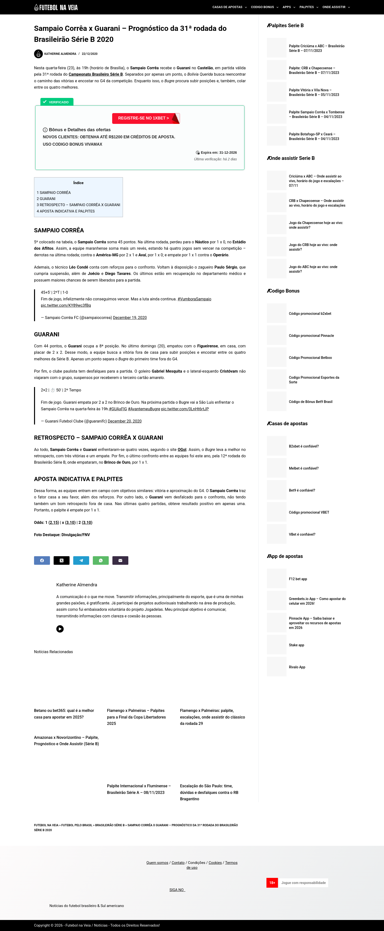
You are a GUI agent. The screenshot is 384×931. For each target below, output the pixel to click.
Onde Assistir (336, 7)
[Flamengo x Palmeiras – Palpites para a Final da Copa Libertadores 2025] (140, 681)
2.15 (54, 522)
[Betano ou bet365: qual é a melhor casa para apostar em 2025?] (67, 681)
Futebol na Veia (46, 825)
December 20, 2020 (125, 421)
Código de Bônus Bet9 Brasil (311, 402)
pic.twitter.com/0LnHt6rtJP (185, 409)
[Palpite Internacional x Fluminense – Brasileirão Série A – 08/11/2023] (140, 756)
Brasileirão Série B (110, 825)
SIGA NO (177, 890)
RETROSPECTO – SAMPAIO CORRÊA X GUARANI (78, 205)
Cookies (215, 862)
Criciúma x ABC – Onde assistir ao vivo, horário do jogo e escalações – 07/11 (316, 181)
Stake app (296, 645)
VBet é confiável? (302, 534)
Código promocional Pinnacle (311, 336)
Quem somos (157, 862)
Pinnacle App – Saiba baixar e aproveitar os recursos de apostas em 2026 (315, 623)
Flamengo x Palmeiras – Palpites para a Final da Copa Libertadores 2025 (136, 717)
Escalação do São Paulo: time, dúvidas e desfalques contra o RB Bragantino (209, 792)
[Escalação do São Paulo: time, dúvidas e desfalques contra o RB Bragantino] (213, 756)
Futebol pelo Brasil (76, 825)
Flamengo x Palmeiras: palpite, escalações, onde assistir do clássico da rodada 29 (212, 717)
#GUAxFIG (118, 409)
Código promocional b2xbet (310, 314)
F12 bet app (298, 579)
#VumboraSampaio (194, 299)
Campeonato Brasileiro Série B (96, 74)
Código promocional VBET (309, 512)
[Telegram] (81, 560)
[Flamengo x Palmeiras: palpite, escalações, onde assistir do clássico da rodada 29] (213, 681)
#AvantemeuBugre (144, 409)
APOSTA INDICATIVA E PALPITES (66, 211)
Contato (178, 862)
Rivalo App (297, 667)
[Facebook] (42, 560)
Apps (290, 7)
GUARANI (46, 199)
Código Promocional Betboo (310, 358)
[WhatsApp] (101, 560)
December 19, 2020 (130, 317)
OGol (182, 449)
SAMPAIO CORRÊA (54, 192)
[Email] (120, 560)
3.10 (70, 522)
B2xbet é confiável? (304, 446)
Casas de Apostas (231, 7)
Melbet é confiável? (304, 468)
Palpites (310, 7)
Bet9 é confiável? (302, 490)
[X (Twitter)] (62, 560)
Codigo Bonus (265, 7)
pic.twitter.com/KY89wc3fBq (66, 305)
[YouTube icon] (60, 629)
